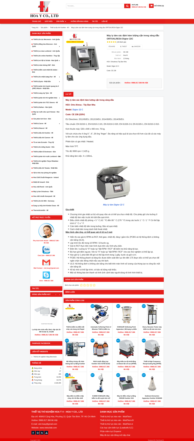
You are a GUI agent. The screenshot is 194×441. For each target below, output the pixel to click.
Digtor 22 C (78, 110)
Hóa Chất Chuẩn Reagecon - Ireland (46, 177)
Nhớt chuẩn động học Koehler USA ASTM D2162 (101, 363)
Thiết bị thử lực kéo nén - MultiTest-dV (117, 420)
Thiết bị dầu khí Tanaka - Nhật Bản (45, 168)
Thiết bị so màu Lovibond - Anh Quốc (46, 51)
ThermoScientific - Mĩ (40, 210)
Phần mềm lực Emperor (110, 431)
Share (112, 46)
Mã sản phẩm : (116, 52)
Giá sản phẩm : (115, 83)
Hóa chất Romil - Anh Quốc (42, 187)
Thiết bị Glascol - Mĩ (40, 128)
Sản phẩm (61, 21)
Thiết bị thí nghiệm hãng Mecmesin (45, 357)
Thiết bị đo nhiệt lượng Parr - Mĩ (46, 77)
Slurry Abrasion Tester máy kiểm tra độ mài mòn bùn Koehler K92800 (152, 329)
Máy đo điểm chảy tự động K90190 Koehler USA (126, 397)
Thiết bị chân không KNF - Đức (44, 65)
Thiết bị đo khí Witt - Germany (43, 201)
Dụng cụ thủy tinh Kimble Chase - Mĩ (46, 206)
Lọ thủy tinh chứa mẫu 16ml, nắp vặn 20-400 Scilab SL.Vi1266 (46, 331)
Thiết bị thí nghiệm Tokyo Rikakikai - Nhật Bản (45, 162)
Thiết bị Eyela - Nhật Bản (46, 81)
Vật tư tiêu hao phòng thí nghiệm (45, 173)
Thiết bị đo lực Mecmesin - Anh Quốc (46, 39)
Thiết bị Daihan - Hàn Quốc (42, 107)
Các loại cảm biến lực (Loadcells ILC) (116, 428)
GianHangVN (160, 440)
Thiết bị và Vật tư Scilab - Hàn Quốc (46, 60)
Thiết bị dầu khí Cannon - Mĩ (43, 138)
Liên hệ (104, 21)
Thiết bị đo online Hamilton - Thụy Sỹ (46, 56)
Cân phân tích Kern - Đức (42, 119)
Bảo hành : (117, 58)
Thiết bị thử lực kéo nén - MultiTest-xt (116, 424)
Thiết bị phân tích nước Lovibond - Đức (47, 156)
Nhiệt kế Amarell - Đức (41, 182)
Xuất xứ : (118, 55)
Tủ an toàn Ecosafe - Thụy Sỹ (43, 142)
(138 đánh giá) (121, 42)
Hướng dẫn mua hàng (78, 21)
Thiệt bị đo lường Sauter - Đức (44, 147)
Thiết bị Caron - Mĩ (46, 123)
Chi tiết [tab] (68, 94)
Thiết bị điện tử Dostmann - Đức (44, 152)
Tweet (123, 46)
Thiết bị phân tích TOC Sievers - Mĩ (45, 102)
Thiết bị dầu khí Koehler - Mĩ (43, 133)
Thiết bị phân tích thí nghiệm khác (46, 98)
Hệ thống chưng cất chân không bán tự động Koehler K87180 (75, 364)
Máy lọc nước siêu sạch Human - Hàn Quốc (46, 113)
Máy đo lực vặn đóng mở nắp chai (115, 435)
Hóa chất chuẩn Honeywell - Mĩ (44, 196)
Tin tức (94, 21)
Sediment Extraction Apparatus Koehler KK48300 (152, 397)
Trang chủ (36, 21)
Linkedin (136, 46)
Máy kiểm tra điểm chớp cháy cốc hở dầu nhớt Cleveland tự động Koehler (75, 398)
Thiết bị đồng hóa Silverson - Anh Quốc (46, 45)
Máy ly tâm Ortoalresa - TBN (43, 191)
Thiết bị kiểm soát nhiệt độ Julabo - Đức (45, 71)
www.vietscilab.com (48, 428)
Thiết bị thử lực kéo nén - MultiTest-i (116, 417)
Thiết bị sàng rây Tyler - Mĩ (42, 93)
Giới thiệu (48, 21)
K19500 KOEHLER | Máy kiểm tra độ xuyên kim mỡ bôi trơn (101, 398)
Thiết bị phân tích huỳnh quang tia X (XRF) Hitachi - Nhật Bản (45, 87)
